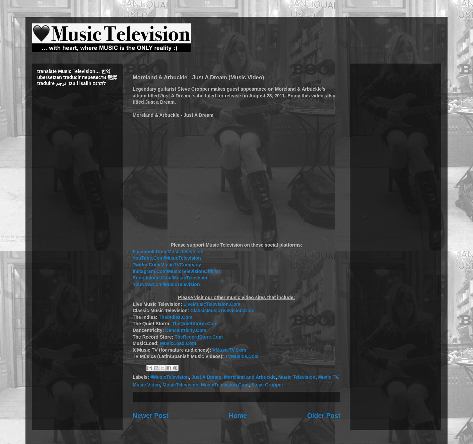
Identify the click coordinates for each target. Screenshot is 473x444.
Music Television (297, 377)
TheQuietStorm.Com (194, 323)
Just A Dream (206, 377)
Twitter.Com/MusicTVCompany (167, 264)
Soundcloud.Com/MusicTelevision (171, 277)
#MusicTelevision (169, 377)
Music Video (146, 384)
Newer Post (150, 415)
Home (238, 415)
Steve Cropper (267, 384)
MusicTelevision (180, 384)
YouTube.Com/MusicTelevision (167, 258)
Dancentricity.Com (185, 330)
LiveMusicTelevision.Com (211, 304)
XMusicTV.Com (229, 350)
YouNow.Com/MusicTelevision (166, 284)
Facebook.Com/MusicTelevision (168, 251)
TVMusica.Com (242, 356)
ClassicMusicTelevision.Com (222, 310)
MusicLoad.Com (178, 343)
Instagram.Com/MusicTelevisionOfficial (176, 271)
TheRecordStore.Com (199, 337)
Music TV (328, 377)
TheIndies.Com (175, 317)
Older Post (323, 415)
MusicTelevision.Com (225, 384)
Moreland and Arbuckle (250, 377)
